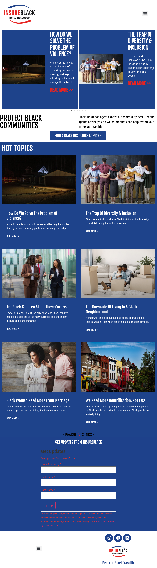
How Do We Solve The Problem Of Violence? (62, 44)
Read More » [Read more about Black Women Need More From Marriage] (13, 418)
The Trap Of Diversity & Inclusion (140, 41)
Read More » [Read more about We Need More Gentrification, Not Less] (92, 422)
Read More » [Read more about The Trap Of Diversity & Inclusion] (92, 231)
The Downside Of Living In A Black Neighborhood (111, 309)
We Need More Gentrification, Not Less (115, 400)
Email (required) (51, 464)
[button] (145, 13)
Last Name (48, 490)
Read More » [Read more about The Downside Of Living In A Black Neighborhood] (92, 329)
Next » (90, 434)
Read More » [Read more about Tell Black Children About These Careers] (13, 328)
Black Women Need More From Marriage (38, 400)
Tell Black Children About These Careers (37, 306)
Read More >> (61, 90)
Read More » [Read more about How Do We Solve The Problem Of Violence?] (13, 236)
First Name (48, 477)
